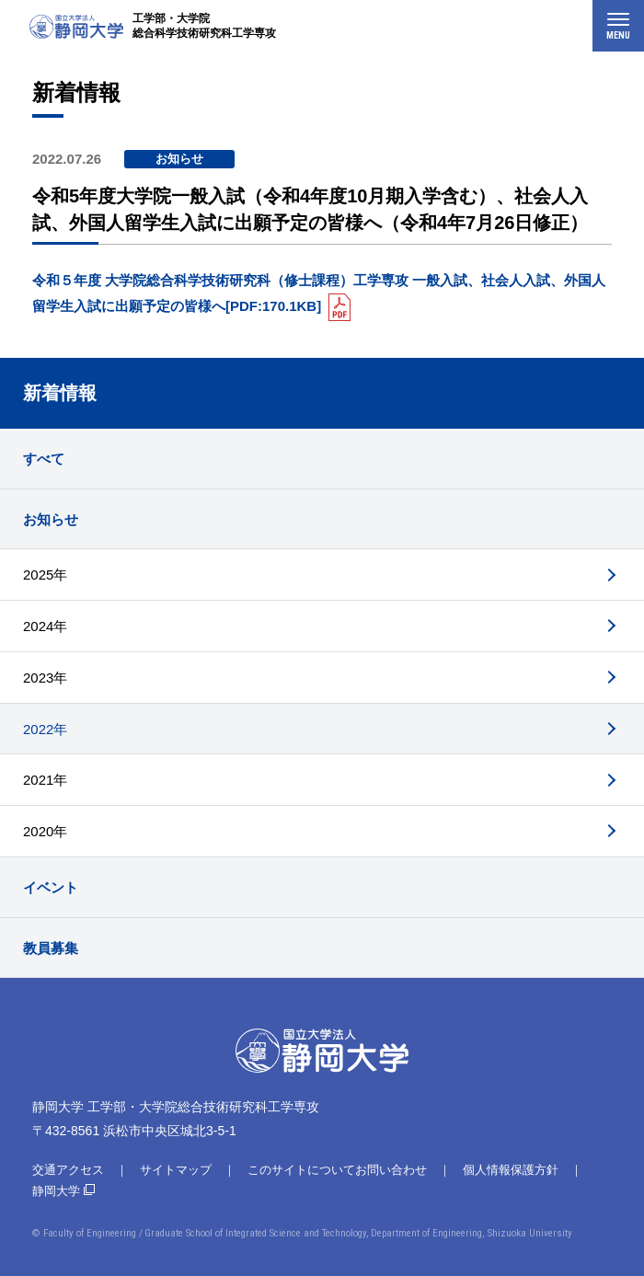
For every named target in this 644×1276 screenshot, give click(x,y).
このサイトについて (301, 1170)
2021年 (45, 779)
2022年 (45, 729)
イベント (50, 887)
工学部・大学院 (204, 26)
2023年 (45, 677)
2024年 (45, 626)
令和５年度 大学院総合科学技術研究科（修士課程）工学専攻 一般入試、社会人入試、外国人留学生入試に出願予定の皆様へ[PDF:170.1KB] (318, 293)
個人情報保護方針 (510, 1170)
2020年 (45, 831)
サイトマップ (176, 1170)
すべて (43, 458)
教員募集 (50, 948)
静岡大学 (56, 1191)
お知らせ (50, 519)
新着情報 (60, 393)
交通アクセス (68, 1170)
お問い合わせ (391, 1170)
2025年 (45, 574)
